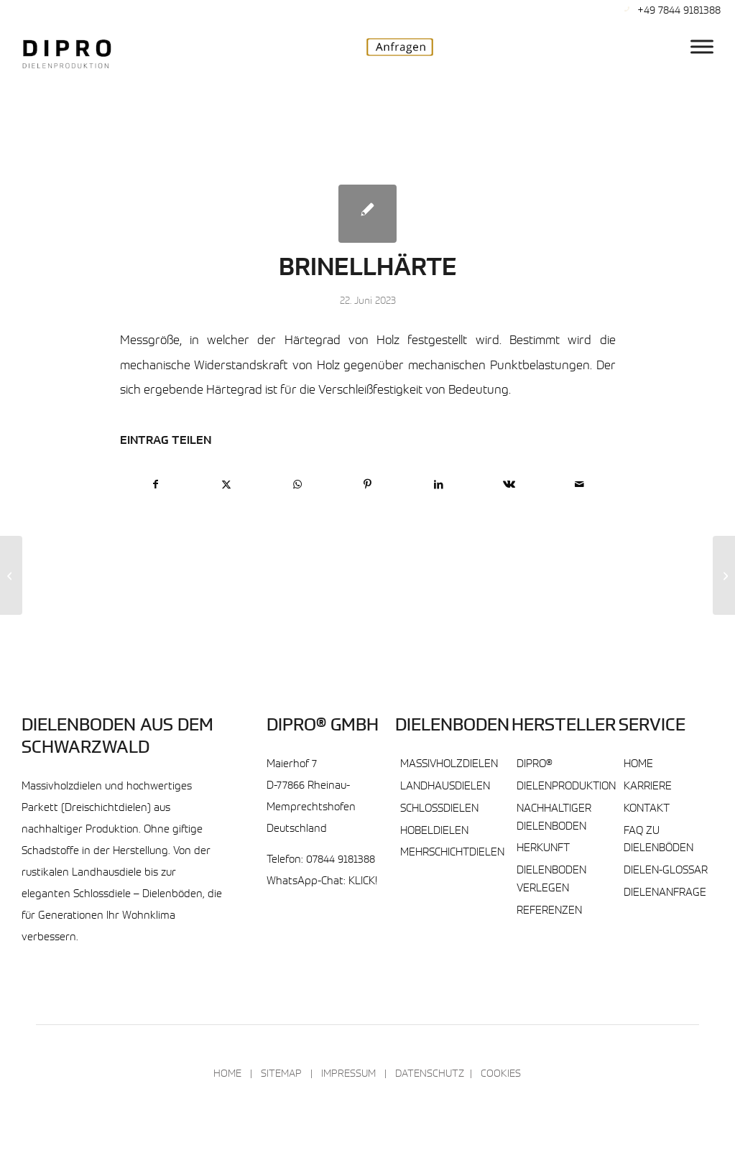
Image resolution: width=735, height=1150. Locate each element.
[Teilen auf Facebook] (156, 485)
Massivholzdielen (449, 764)
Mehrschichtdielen (452, 853)
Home (638, 764)
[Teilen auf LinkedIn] (438, 485)
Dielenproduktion (566, 787)
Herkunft (543, 848)
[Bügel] (724, 575)
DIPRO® (535, 764)
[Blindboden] (11, 575)
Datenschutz (429, 1075)
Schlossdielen (439, 809)
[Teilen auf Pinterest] (367, 485)
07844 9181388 (340, 860)
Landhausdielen (445, 787)
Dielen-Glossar (666, 871)
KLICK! (362, 881)
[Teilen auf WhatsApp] (297, 485)
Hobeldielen (434, 831)
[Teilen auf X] (227, 485)
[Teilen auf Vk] (509, 485)
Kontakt (647, 809)
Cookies (501, 1075)
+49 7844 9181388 (679, 11)
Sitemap (281, 1075)
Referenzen (549, 911)
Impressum (348, 1075)
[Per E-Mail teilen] (579, 485)
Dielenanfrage (665, 893)
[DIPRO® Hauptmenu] (701, 46)
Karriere (648, 787)
